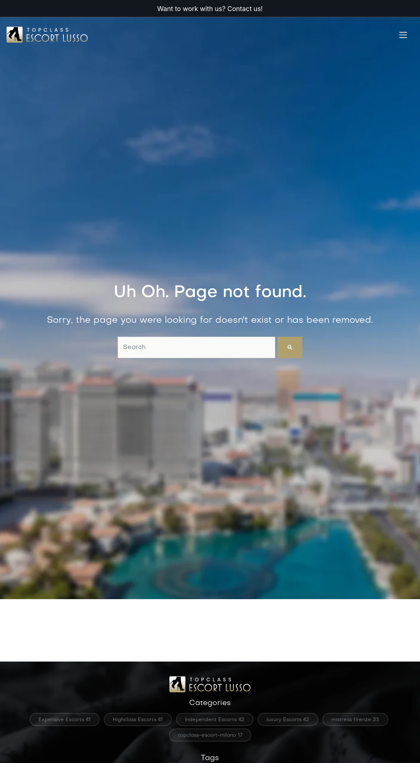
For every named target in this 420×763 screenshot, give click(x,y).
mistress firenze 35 (355, 719)
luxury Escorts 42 (288, 719)
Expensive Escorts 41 (65, 719)
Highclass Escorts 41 (138, 719)
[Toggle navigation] (403, 35)
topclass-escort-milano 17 (210, 735)
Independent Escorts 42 (214, 719)
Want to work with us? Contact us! (209, 9)
